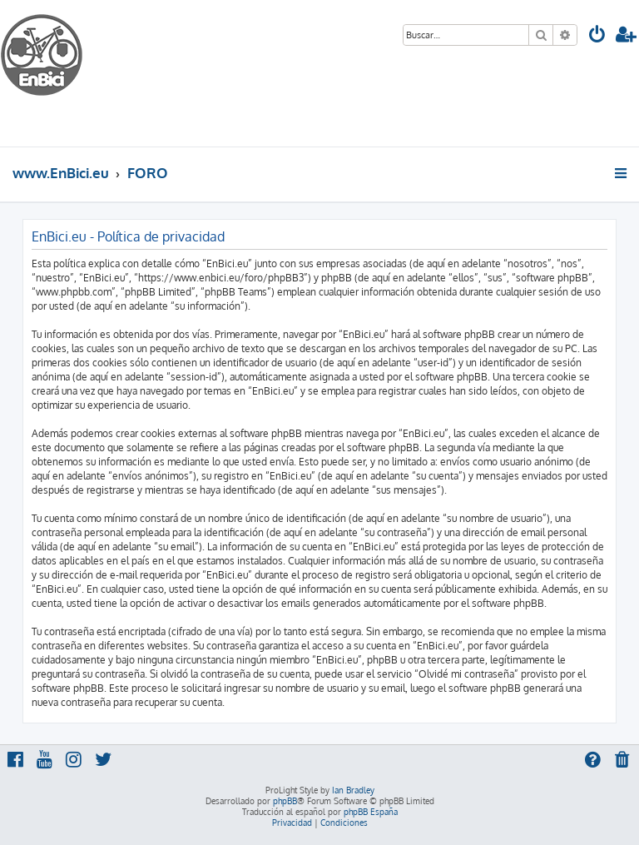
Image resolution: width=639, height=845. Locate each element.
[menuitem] (597, 36)
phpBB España (371, 812)
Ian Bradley (353, 790)
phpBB (285, 801)
